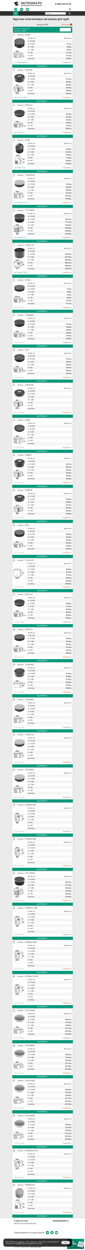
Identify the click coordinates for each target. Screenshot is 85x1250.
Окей (66, 1243)
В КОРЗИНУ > (42, 66)
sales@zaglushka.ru (61, 1220)
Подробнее (67, 62)
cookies (21, 1242)
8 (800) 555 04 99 (63, 4)
